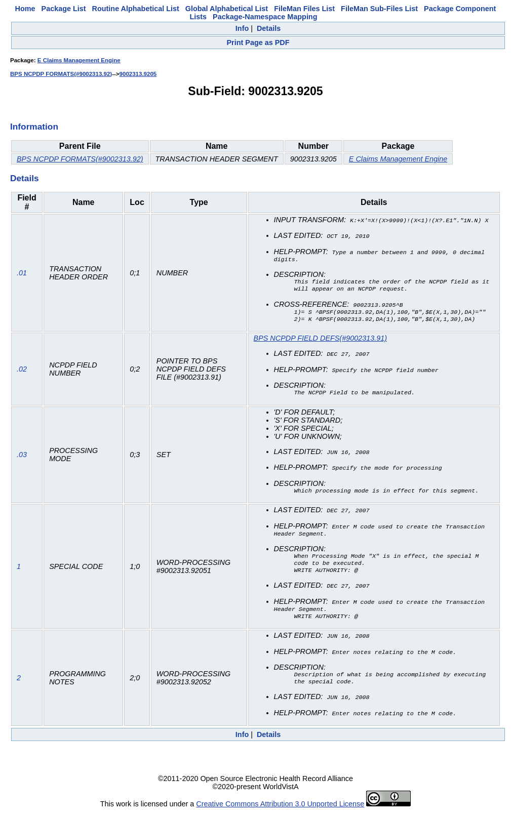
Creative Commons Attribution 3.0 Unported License (280, 811)
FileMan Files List (304, 9)
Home (25, 9)
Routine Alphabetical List (135, 9)
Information (34, 126)
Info (242, 28)
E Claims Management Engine (79, 60)
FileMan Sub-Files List (379, 9)
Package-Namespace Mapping (265, 17)
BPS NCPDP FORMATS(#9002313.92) (61, 74)
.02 (22, 372)
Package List (64, 9)
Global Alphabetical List (226, 9)
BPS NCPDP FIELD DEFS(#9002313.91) (320, 341)
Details (269, 28)
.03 (22, 458)
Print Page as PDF (258, 42)
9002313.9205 (138, 74)
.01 (22, 274)
